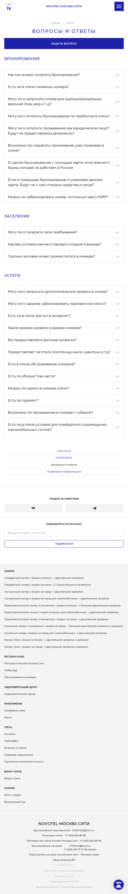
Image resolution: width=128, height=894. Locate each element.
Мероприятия (13, 703)
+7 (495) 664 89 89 (75, 835)
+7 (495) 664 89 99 (90, 840)
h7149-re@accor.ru (80, 845)
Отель (8, 727)
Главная (55, 22)
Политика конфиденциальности (64, 870)
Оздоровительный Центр (20, 687)
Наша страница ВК (64, 859)
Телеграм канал (89, 854)
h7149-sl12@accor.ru (83, 830)
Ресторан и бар (14, 656)
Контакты (64, 451)
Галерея (9, 788)
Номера (9, 571)
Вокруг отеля (12, 771)
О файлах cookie (64, 876)
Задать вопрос (64, 43)
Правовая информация (64, 471)
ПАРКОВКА (64, 457)
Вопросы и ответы (64, 464)
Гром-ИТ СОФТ (70, 881)
